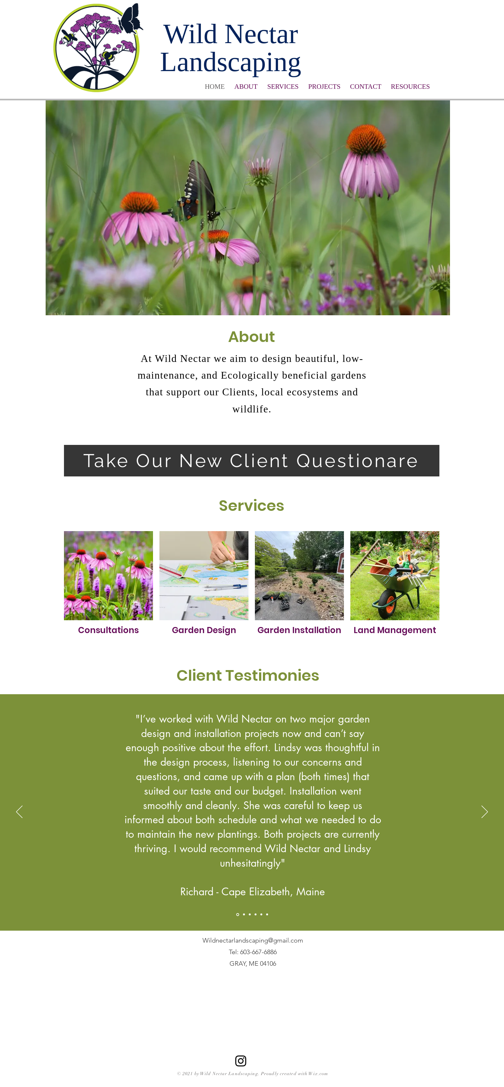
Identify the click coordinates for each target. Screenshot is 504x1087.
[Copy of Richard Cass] (267, 915)
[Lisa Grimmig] (244, 915)
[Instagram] (240, 1061)
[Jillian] (261, 915)
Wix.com (318, 1073)
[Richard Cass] (237, 914)
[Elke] (255, 915)
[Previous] (19, 812)
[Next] (485, 812)
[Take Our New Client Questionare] (251, 460)
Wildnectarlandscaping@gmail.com (253, 940)
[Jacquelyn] (250, 915)
